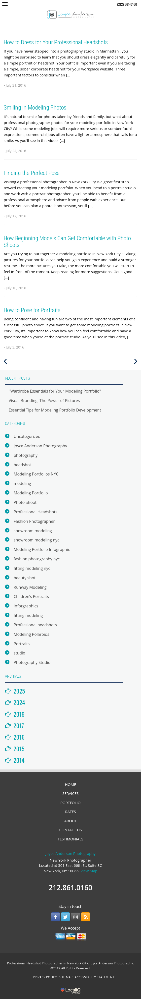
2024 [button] (19, 702)
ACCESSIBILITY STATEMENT (94, 977)
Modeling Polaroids (31, 634)
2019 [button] (19, 713)
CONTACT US (70, 829)
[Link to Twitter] (65, 916)
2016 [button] (19, 736)
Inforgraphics (26, 606)
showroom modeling (33, 530)
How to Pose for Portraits (32, 310)
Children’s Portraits (31, 596)
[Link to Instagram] (75, 916)
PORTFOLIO (70, 802)
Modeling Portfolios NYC (36, 474)
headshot (22, 465)
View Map (89, 870)
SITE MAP (65, 977)
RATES (70, 811)
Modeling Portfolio (31, 493)
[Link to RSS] (85, 916)
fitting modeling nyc (32, 568)
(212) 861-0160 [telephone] (127, 4)
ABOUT (70, 820)
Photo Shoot (25, 502)
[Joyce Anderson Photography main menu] (4, 3)
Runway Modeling (30, 587)
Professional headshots (35, 625)
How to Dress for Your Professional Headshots (56, 42)
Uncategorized (27, 436)
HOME (70, 784)
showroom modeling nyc (36, 540)
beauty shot (24, 578)
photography (25, 455)
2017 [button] (18, 725)
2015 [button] (18, 748)
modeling (22, 483)
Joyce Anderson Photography (40, 446)
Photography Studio (32, 662)
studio (19, 653)
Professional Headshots (35, 512)
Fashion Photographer (34, 521)
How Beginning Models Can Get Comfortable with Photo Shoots (67, 241)
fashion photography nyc (37, 559)
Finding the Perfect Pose (32, 173)
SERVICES (71, 793)
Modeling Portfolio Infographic (42, 549)
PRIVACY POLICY (45, 977)
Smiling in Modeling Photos (35, 107)
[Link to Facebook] (55, 916)
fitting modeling (28, 615)
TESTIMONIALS (70, 838)
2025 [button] (19, 690)
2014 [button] (19, 760)
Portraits (22, 643)
